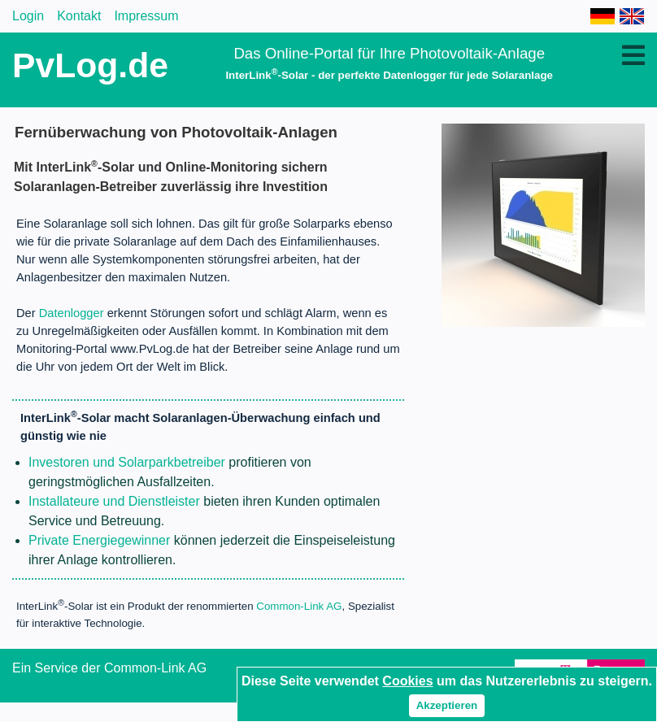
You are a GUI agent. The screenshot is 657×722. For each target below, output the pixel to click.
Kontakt (79, 16)
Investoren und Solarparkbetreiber (126, 462)
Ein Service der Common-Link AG (109, 668)
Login (28, 16)
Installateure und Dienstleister (114, 501)
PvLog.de (90, 65)
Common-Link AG (299, 607)
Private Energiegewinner (99, 540)
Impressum (146, 16)
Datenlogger (71, 313)
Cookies (407, 681)
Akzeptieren (447, 705)
